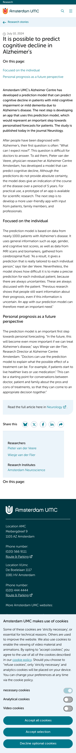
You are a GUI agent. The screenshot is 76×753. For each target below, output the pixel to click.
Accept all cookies (38, 720)
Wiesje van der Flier (21, 455)
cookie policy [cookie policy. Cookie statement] (22, 660)
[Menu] (70, 11)
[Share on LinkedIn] (52, 424)
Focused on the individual (22, 70)
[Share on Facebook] (43, 424)
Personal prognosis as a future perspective (33, 77)
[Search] (62, 11)
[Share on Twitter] (34, 424)
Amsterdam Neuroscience (26, 470)
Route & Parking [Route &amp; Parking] (17, 557)
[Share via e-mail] (61, 424)
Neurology (54, 407)
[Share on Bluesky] (25, 424)
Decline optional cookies (38, 743)
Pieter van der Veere (22, 448)
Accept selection (38, 732)
